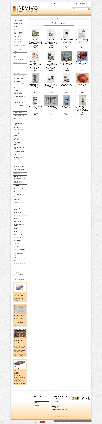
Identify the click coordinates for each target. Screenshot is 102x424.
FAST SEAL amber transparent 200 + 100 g (66, 85)
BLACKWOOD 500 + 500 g (35, 107)
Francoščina (89, 3)
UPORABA (44, 15)
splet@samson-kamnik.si (63, 416)
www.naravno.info (55, 406)
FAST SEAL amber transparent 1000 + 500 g (51, 85)
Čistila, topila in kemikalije (19, 75)
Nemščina (86, 3)
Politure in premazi (17, 62)
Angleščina (84, 3)
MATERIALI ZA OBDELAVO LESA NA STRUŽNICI (44, 18)
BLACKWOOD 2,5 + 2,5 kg (82, 84)
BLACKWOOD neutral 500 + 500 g (66, 107)
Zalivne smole (16, 64)
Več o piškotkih (49, 422)
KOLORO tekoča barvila (18, 70)
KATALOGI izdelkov (76, 15)
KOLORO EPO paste (18, 272)
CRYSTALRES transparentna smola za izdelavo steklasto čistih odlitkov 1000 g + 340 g (35, 42)
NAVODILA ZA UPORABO (63, 15)
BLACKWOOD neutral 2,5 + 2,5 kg (51, 107)
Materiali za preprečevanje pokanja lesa (19, 46)
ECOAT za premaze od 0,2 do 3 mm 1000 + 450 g (35, 85)
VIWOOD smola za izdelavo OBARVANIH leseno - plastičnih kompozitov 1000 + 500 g (35, 65)
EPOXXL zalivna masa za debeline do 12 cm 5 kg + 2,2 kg (66, 63)
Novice (29, 15)
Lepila (15, 53)
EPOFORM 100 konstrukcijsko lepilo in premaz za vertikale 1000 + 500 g (82, 109)
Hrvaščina (82, 3)
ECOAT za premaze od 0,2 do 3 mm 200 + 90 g (82, 63)
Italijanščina (87, 3)
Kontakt (22, 15)
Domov (31, 18)
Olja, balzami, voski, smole (19, 59)
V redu (42, 422)
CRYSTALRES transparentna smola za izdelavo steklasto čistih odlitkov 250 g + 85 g (51, 42)
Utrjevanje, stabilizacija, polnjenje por (18, 50)
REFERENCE (52, 15)
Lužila (15, 56)
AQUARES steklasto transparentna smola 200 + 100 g (82, 41)
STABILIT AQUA (19, 316)
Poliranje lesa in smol (18, 73)
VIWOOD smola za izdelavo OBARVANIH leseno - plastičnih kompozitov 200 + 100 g (51, 65)
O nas (85, 15)
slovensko (80, 3)
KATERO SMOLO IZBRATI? (17, 373)
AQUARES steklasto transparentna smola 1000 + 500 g (66, 41)
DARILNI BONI (36, 15)
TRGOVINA (15, 15)
